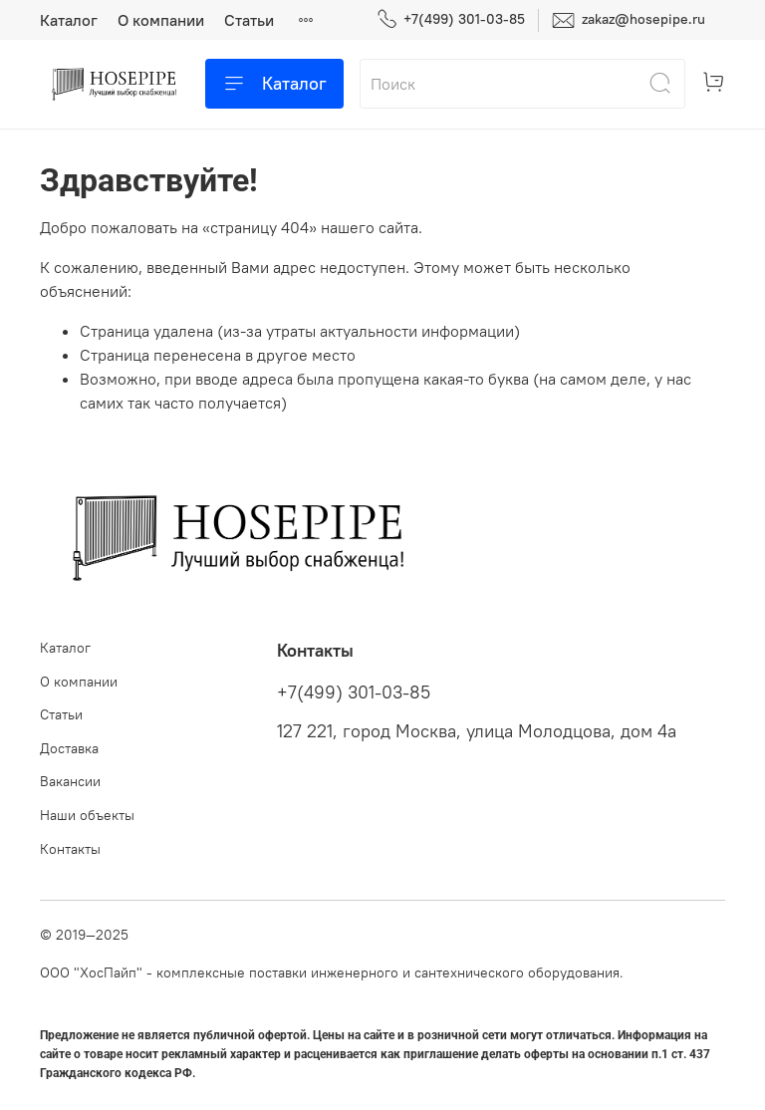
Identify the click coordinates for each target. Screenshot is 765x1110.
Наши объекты (87, 815)
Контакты (70, 849)
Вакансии (70, 781)
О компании (161, 20)
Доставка (69, 748)
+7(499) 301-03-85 (451, 19)
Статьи (249, 20)
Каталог (69, 20)
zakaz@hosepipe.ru (628, 20)
